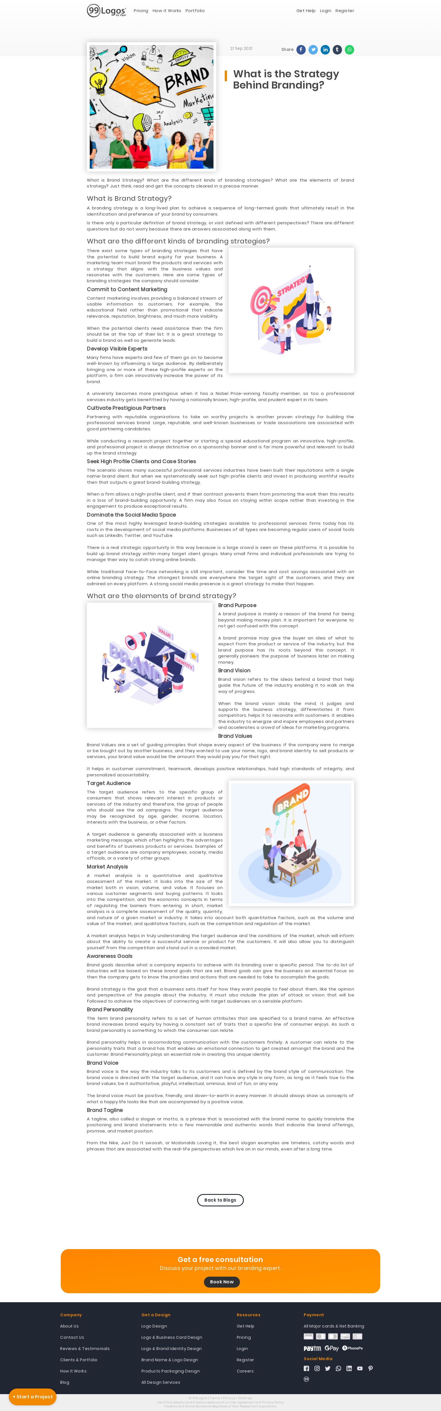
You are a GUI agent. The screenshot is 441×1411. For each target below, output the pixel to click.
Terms (215, 1398)
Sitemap (245, 1398)
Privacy (229, 1398)
